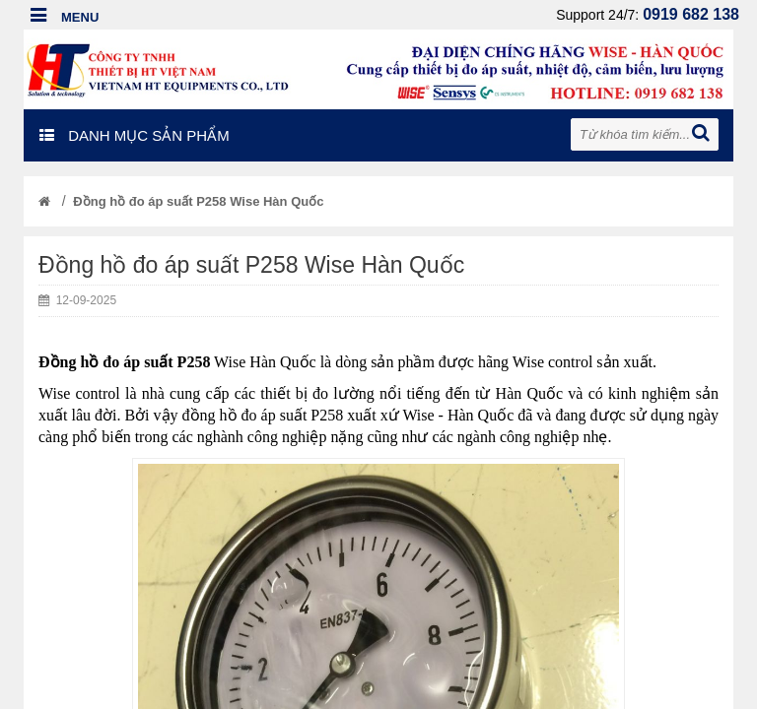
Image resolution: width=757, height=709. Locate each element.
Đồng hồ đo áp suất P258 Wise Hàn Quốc (198, 201)
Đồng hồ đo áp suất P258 (124, 362)
